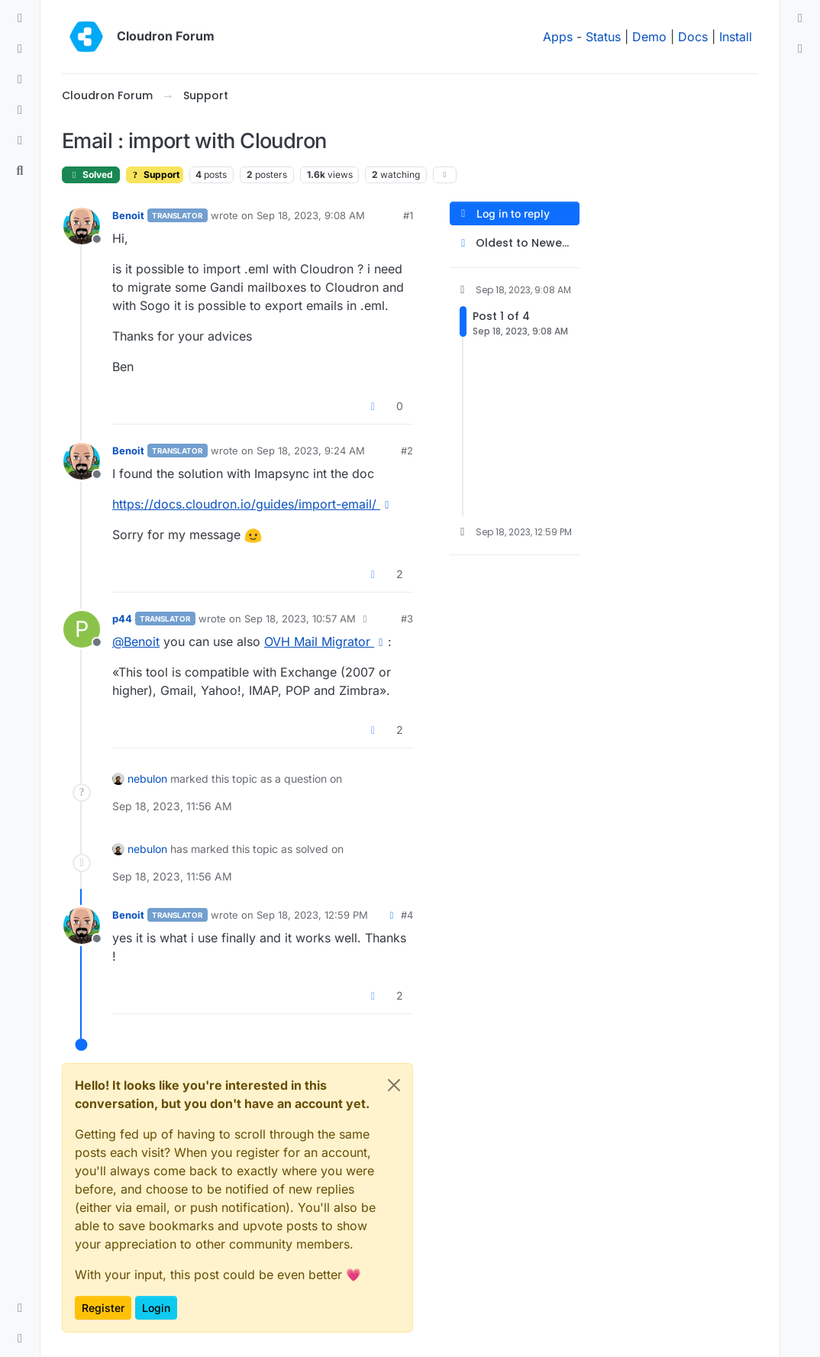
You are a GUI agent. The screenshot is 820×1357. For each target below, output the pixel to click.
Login (156, 1307)
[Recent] (20, 49)
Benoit (128, 215)
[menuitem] (800, 18)
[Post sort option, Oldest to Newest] (514, 243)
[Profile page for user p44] (81, 629)
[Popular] (20, 110)
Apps (558, 36)
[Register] (800, 49)
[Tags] (20, 79)
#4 (407, 915)
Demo (649, 36)
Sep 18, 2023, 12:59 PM (312, 915)
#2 (407, 450)
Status (603, 36)
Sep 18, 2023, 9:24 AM (311, 450)
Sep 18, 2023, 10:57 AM (300, 618)
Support (154, 174)
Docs (693, 36)
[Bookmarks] (20, 140)
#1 (408, 215)
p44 (122, 618)
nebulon (147, 778)
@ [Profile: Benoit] (136, 641)
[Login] (800, 18)
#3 (407, 618)
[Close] (394, 1085)
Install (735, 36)
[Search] (20, 171)
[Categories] (20, 18)
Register (103, 1307)
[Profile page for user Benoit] (81, 226)
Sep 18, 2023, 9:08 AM (311, 215)
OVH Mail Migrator (326, 641)
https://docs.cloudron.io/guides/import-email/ (253, 504)
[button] (20, 1308)
